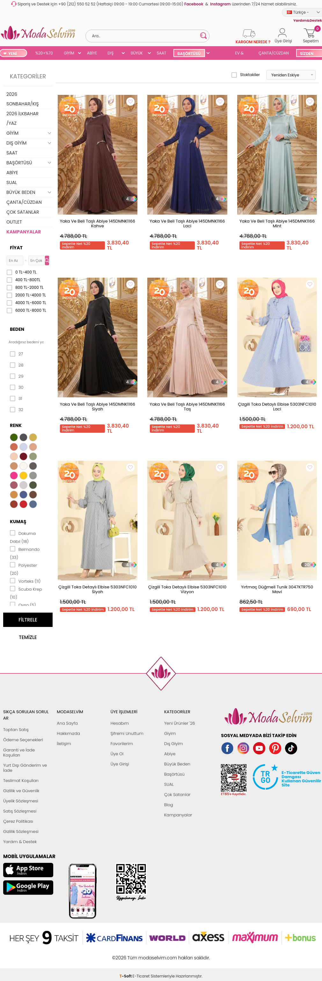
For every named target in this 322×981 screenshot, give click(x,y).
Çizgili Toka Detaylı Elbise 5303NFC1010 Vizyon (187, 589)
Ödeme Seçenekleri (23, 740)
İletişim (64, 744)
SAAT (161, 53)
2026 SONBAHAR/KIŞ (22, 99)
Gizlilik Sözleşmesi (21, 831)
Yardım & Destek (20, 842)
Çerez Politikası (18, 821)
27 (16, 354)
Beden (17, 329)
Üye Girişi (120, 764)
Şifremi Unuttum (127, 733)
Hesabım (120, 723)
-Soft (126, 954)
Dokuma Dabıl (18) (23, 537)
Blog (168, 805)
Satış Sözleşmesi (19, 811)
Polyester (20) (23, 568)
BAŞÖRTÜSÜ (189, 53)
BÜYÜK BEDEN (137, 53)
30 (17, 387)
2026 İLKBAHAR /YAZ (22, 118)
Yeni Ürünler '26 (179, 723)
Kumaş (18, 521)
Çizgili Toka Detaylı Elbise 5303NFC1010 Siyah (97, 589)
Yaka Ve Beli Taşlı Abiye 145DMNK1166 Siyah (97, 406)
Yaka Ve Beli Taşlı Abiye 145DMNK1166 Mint (277, 223)
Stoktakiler (245, 75)
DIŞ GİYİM (112, 53)
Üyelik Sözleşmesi (20, 801)
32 (16, 410)
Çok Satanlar (177, 795)
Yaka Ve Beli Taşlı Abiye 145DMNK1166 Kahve (97, 223)
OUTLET (14, 222)
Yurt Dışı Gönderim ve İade (25, 767)
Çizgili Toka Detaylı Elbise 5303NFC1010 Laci (277, 406)
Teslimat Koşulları (21, 781)
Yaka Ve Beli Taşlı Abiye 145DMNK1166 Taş (187, 406)
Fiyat (16, 248)
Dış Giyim (173, 744)
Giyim (170, 733)
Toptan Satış (16, 730)
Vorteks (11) (25, 580)
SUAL (220, 53)
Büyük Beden (177, 764)
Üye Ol (117, 754)
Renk (16, 425)
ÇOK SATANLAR (22, 212)
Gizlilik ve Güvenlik (21, 791)
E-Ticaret (141, 954)
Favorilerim (122, 744)
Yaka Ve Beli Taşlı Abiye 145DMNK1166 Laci (187, 223)
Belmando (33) (25, 552)
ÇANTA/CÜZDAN (274, 53)
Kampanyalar (178, 815)
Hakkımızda (68, 733)
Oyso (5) (23, 604)
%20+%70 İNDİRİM (44, 53)
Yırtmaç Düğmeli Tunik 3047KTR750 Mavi (277, 589)
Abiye (169, 754)
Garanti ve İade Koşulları (19, 752)
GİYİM (69, 53)
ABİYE (92, 53)
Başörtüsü (174, 774)
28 (17, 365)
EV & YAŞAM (241, 53)
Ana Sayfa (67, 723)
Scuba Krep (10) (26, 592)
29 (17, 376)
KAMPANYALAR (23, 232)
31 (16, 398)
